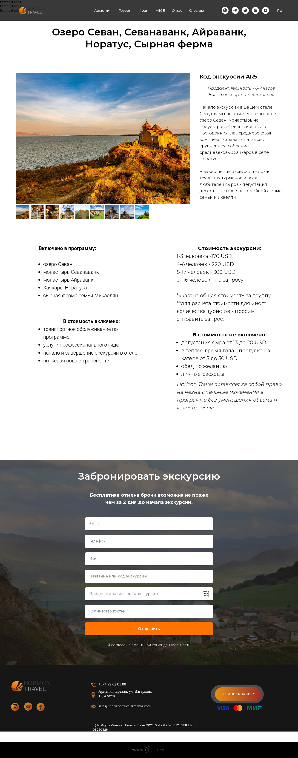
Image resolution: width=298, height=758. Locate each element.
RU (279, 10)
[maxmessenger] (265, 10)
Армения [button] (103, 10)
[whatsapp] (225, 10)
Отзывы (196, 10)
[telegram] (235, 10)
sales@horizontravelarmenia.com (124, 706)
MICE (160, 10)
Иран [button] (143, 10)
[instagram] (255, 10)
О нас (177, 10)
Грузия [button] (125, 10)
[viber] (245, 10)
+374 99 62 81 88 (112, 684)
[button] (238, 694)
